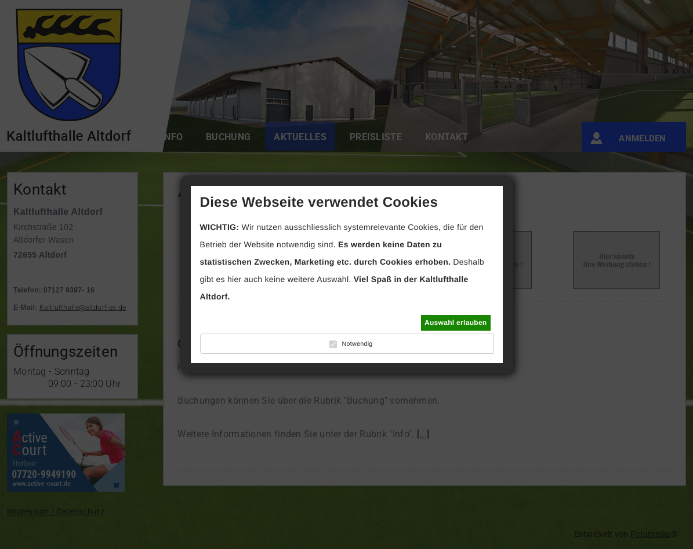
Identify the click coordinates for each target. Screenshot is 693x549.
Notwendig (357, 344)
